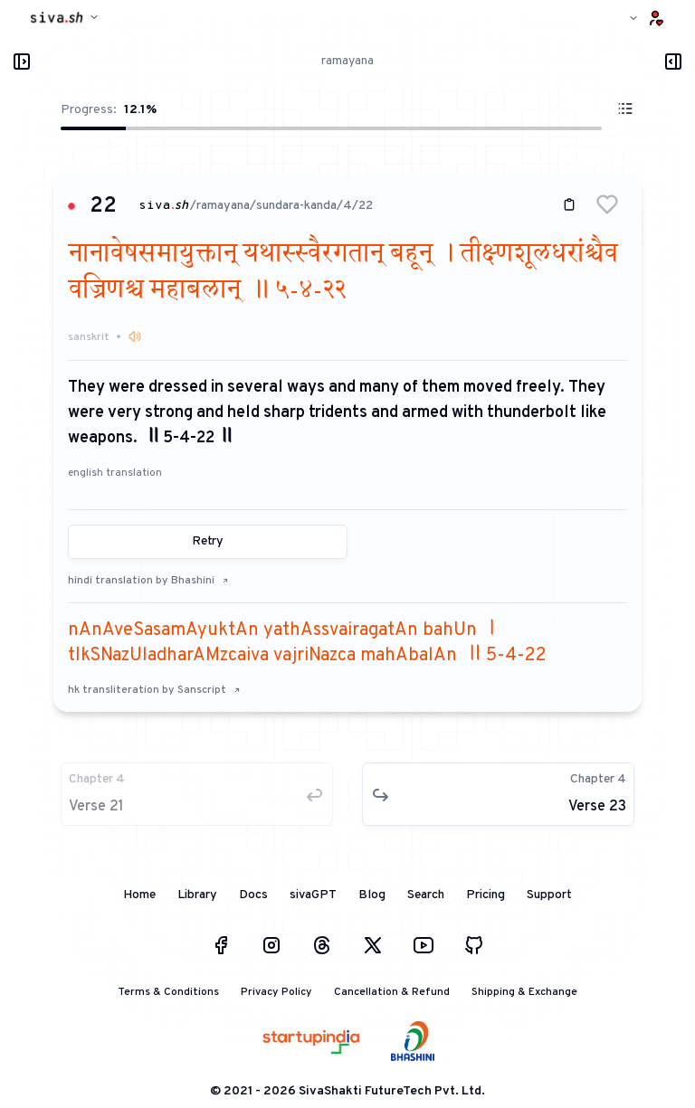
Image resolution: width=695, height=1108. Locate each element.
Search (425, 895)
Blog (372, 895)
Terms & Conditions (168, 992)
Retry (208, 541)
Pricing (485, 895)
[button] (607, 204)
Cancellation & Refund (392, 992)
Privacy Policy (276, 992)
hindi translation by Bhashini (148, 580)
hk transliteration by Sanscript (154, 690)
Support (549, 895)
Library (197, 895)
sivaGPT (313, 895)
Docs (253, 895)
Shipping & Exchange (524, 992)
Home (139, 895)
